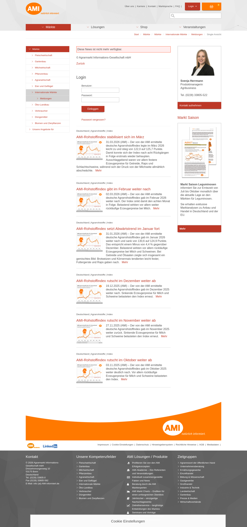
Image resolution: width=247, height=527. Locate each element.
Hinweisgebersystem (162, 444)
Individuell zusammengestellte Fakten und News (146, 478)
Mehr (98, 170)
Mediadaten (213, 444)
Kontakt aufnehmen (190, 105)
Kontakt (152, 6)
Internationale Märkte (44, 92)
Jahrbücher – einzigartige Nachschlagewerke (144, 500)
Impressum (103, 444)
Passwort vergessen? (93, 119)
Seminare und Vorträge (143, 512)
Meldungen (44, 98)
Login (192, 6)
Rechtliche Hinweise (186, 444)
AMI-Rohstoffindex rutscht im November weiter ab (116, 320)
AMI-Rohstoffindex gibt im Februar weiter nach (113, 189)
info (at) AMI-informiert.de (46, 483)
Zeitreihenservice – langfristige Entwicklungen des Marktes (146, 507)
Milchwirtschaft (40, 67)
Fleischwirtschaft (41, 55)
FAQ (177, 6)
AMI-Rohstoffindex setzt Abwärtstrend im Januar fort (118, 229)
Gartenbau (38, 61)
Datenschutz (142, 444)
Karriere (141, 6)
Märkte (33, 49)
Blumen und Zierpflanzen (46, 123)
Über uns (129, 6)
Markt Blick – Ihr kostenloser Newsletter (145, 521)
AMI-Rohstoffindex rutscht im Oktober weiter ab (114, 360)
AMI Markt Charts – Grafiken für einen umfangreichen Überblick (147, 493)
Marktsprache (165, 6)
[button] (48, 27)
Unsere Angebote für (41, 129)
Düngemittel (39, 117)
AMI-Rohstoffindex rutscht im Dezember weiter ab (116, 281)
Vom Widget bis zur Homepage (147, 516)
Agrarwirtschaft (40, 80)
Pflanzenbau (39, 74)
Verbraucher (39, 111)
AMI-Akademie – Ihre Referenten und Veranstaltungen (148, 471)
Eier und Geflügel (42, 86)
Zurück (80, 63)
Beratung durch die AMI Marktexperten (143, 485)
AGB (201, 444)
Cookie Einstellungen (122, 444)
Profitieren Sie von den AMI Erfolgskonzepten (145, 464)
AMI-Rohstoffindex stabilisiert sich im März (110, 137)
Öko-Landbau (40, 104)
